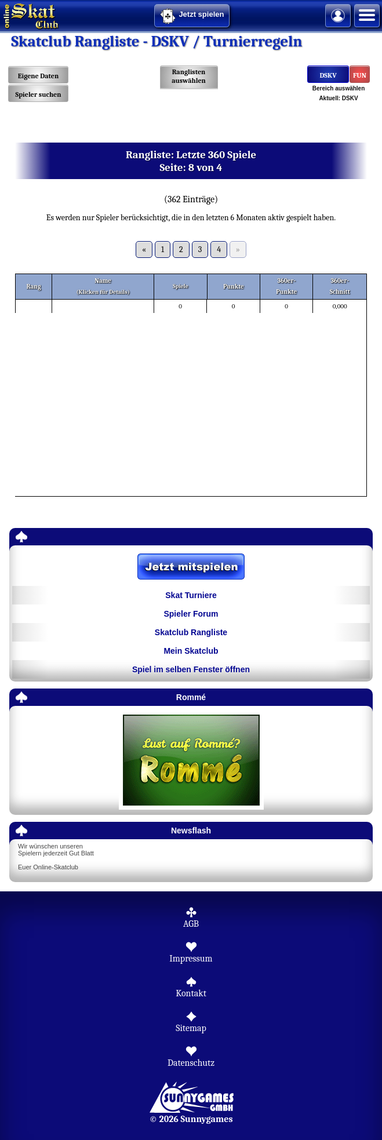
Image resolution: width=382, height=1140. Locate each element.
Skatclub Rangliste (191, 632)
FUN (359, 75)
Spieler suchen (38, 94)
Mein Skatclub (190, 650)
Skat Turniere (190, 595)
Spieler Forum (190, 613)
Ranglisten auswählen (189, 76)
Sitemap (191, 1028)
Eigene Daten (38, 76)
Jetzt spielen (192, 16)
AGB (191, 924)
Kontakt (191, 993)
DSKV (327, 75)
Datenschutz (191, 1063)
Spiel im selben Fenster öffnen (191, 669)
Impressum (190, 958)
